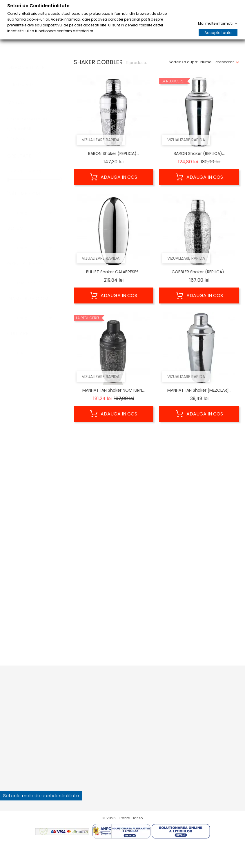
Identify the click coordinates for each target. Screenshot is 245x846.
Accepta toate (218, 32)
